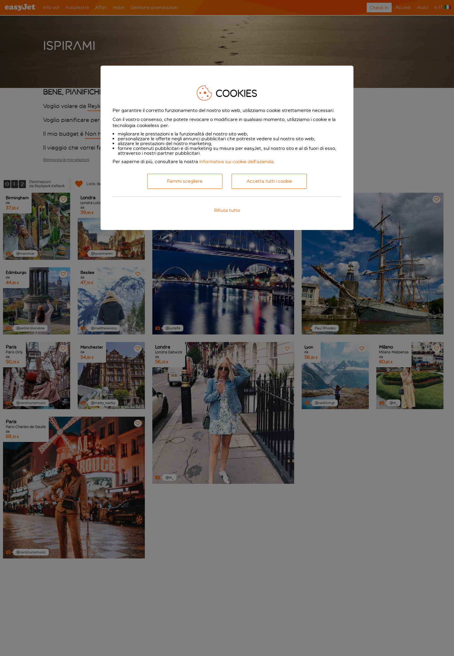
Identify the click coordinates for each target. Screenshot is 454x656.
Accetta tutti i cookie (269, 181)
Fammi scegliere (185, 181)
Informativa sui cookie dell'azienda (236, 161)
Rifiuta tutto (227, 210)
